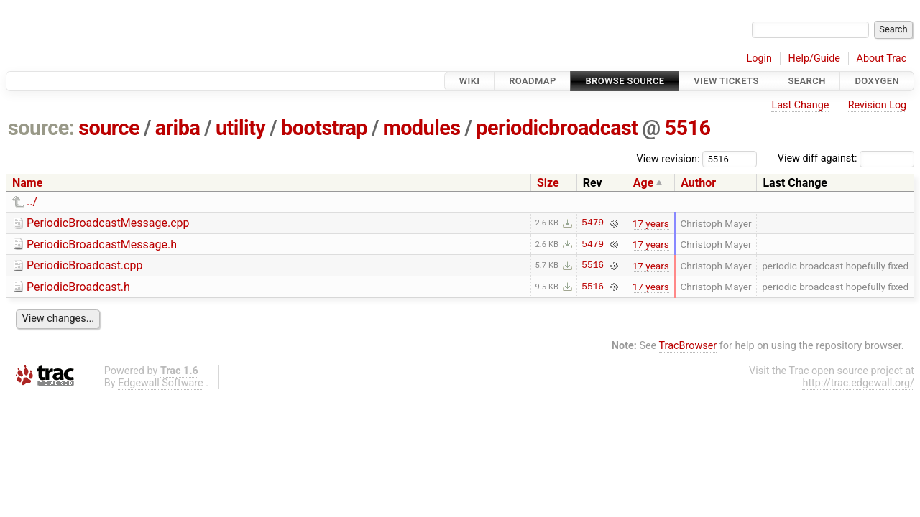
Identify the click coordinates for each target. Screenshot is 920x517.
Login (759, 58)
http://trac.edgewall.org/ (858, 383)
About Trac (882, 58)
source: (41, 128)
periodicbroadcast (557, 128)
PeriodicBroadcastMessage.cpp (108, 223)
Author (698, 183)
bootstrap (324, 128)
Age (643, 183)
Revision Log (877, 105)
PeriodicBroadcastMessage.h (102, 244)
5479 (592, 223)
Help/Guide (814, 58)
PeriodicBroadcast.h (78, 287)
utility (240, 128)
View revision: (668, 158)
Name (27, 183)
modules (422, 128)
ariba (178, 128)
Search (806, 80)
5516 (687, 128)
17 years (650, 223)
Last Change (800, 105)
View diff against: (846, 158)
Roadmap (532, 80)
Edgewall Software (160, 383)
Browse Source (624, 80)
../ (32, 201)
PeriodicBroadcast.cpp (84, 265)
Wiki (469, 80)
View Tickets (726, 80)
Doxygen (877, 80)
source (108, 128)
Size (548, 183)
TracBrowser (688, 346)
